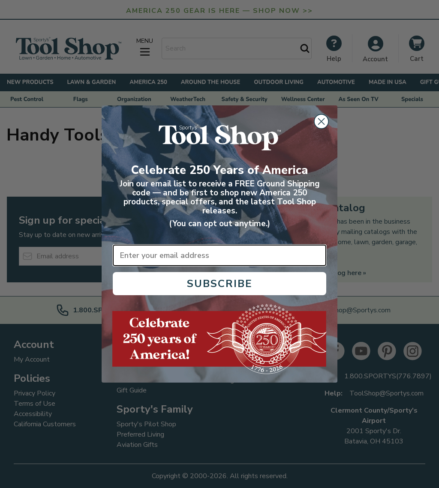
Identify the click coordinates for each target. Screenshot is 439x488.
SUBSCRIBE (220, 283)
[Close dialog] (321, 121)
